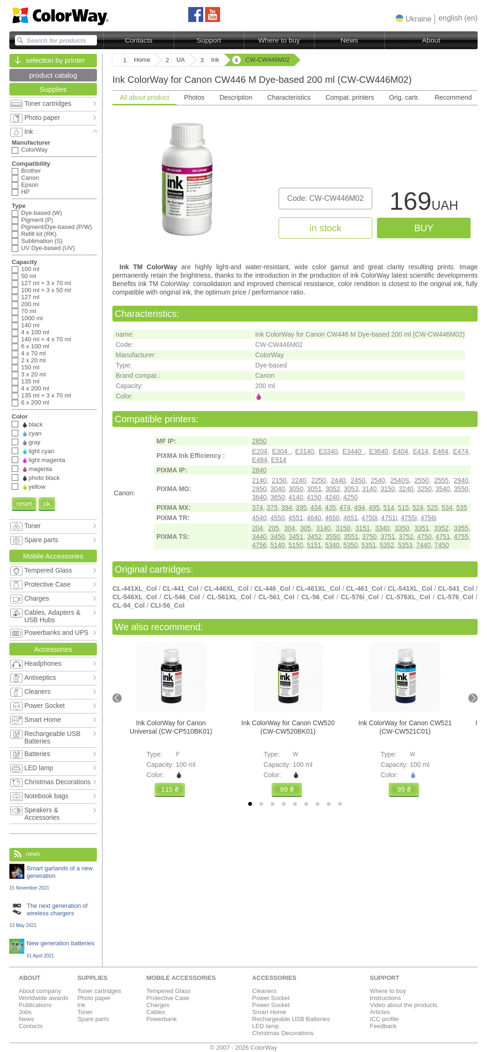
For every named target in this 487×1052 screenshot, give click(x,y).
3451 (296, 536)
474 (344, 507)
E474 (460, 451)
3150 (387, 489)
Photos (194, 97)
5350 (350, 545)
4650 (332, 518)
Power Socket (270, 997)
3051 (314, 489)
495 (374, 507)
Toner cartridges (99, 990)
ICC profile (384, 1019)
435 (330, 507)
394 (286, 507)
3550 (461, 489)
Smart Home (269, 1011)
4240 (332, 497)
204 (257, 528)
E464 (441, 451)
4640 (314, 518)
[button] (413, 18)
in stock (325, 228)
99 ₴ (287, 789)
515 (403, 507)
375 (271, 507)
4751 (442, 536)
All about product (144, 97)
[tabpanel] (295, 183)
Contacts (138, 40)
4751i (389, 518)
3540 (442, 489)
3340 (382, 528)
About (431, 40)
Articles (380, 1011)
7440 (423, 545)
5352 (387, 545)
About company (40, 990)
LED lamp (265, 1026)
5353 (405, 545)
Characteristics (289, 97)
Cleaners (264, 990)
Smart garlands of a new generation (53, 877)
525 (432, 507)
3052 (332, 489)
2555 (441, 480)
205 (273, 528)
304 (289, 528)
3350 (402, 528)
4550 (277, 518)
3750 (369, 536)
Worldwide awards (43, 997)
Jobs (25, 1011)
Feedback (383, 1026)
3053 (351, 489)
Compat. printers (349, 97)
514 (388, 507)
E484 (259, 459)
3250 (424, 489)
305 (305, 528)
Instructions (385, 997)
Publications (35, 1004)
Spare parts (93, 1019)
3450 (277, 536)
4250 (350, 497)
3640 (259, 497)
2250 (318, 480)
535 (461, 507)
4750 (424, 536)
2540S (399, 480)
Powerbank (161, 1019)
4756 (259, 545)
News (349, 40)
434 (315, 507)
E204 (259, 451)
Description (236, 97)
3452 (314, 536)
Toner (85, 1011)
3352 (441, 528)
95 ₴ (404, 789)
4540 (259, 518)
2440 (338, 480)
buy (423, 228)
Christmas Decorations (283, 1033)
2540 (377, 480)
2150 (279, 480)
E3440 (353, 451)
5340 (332, 545)
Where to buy (279, 40)
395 (301, 507)
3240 (406, 489)
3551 (351, 536)
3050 (296, 489)
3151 (362, 528)
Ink (81, 1004)
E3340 (328, 451)
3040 (277, 489)
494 (359, 507)
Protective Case (167, 997)
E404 (400, 451)
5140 (277, 545)
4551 (295, 518)
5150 (295, 545)
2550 (421, 480)
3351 (421, 528)
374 (257, 507)
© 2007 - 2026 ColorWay (243, 1047)
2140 (259, 480)
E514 (279, 459)
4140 (295, 497)
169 (423, 203)
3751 (387, 536)
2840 (259, 470)
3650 (277, 497)
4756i (428, 518)
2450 (358, 480)
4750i (369, 518)
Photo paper (94, 997)
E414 (420, 451)
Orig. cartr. (404, 97)
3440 (259, 536)
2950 (259, 489)
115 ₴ (169, 789)
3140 (369, 489)
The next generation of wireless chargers (53, 915)
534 (447, 507)
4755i (409, 518)
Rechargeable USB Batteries (291, 1019)
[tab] (250, 804)
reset (24, 504)
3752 (406, 536)
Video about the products (403, 1004)
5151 (314, 545)
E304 (281, 451)
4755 (461, 536)
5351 (369, 545)
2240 (299, 480)
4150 (314, 497)
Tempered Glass (168, 990)
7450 (442, 545)
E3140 (304, 451)
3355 (461, 528)
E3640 (378, 451)
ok (47, 504)
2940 (461, 480)
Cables (155, 1011)
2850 (259, 441)
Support (209, 40)
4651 (350, 518)
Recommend (453, 97)
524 (418, 507)
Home (142, 59)
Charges (157, 1004)
